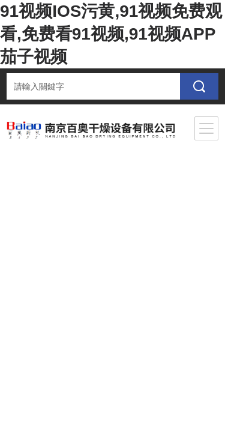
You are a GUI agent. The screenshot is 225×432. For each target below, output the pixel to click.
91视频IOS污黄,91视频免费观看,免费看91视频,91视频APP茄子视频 (111, 34)
